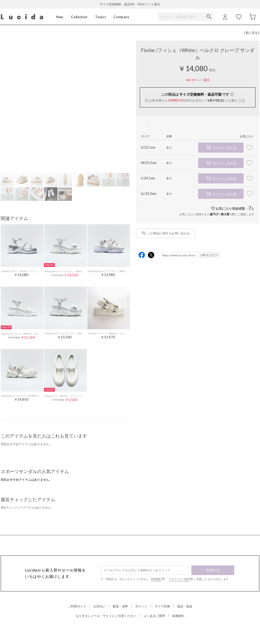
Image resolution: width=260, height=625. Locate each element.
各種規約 (178, 616)
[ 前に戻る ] (251, 33)
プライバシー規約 (179, 579)
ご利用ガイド (77, 606)
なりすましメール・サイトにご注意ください (106, 616)
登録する (213, 570)
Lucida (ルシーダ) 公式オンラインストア (22, 17)
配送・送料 (120, 606)
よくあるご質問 (154, 616)
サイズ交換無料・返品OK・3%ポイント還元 (130, 4)
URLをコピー (209, 255)
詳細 (242, 100)
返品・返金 (184, 606)
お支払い (99, 606)
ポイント (141, 606)
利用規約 (156, 579)
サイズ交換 (162, 606)
